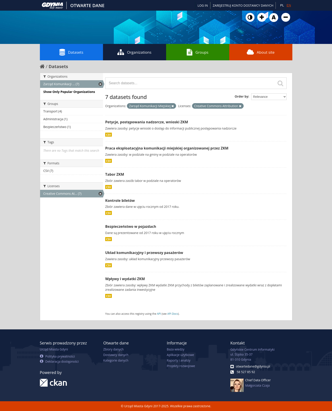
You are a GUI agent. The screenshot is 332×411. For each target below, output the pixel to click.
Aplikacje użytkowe (180, 355)
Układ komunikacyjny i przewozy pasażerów (144, 252)
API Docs (172, 313)
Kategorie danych (115, 360)
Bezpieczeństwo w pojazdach (130, 226)
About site (260, 52)
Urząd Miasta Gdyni (54, 349)
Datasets (71, 52)
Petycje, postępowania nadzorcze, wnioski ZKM (146, 122)
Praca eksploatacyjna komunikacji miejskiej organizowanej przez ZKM (166, 148)
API (159, 313)
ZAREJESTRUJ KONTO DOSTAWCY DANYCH (243, 5)
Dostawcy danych (115, 355)
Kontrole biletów (120, 200)
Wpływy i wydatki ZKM (125, 278)
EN (289, 5)
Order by (241, 96)
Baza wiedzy (175, 349)
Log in (203, 5)
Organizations (134, 52)
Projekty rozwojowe (181, 366)
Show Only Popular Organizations (69, 92)
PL (282, 5)
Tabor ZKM (114, 174)
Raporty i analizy (178, 360)
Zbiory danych (113, 349)
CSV (108, 134)
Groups (197, 52)
